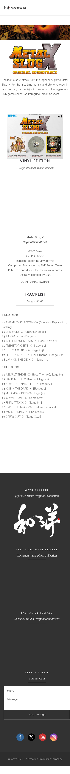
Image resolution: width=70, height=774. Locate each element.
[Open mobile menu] (62, 7)
